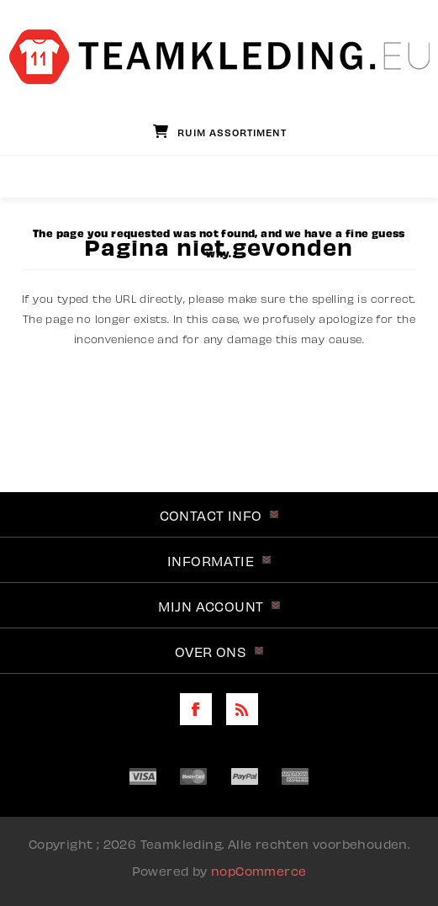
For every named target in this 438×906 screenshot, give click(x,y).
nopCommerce (258, 869)
